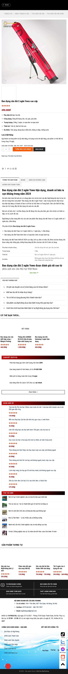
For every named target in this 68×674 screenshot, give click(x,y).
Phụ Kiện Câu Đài (38, 14)
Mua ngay (39, 149)
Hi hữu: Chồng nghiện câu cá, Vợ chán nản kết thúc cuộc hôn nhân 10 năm (33, 532)
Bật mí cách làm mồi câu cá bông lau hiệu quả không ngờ (27, 511)
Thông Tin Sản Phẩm (9, 180)
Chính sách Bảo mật (10, 653)
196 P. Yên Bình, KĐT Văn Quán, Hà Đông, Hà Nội (41, 604)
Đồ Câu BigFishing (43, 671)
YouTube (45, 651)
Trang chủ (8, 14)
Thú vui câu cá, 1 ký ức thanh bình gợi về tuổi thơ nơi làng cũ (28, 504)
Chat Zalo (62, 643)
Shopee (63, 658)
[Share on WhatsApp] (3, 169)
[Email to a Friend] (10, 169)
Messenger (63, 650)
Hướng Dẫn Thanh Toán (11, 185)
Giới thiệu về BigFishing (11, 632)
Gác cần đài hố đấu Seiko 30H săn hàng (43, 567)
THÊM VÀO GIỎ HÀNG (23, 149)
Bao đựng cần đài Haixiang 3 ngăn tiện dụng (42, 339)
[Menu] (6, 5)
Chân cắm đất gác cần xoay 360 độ (24, 567)
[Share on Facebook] (5, 169)
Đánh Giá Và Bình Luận (37, 180)
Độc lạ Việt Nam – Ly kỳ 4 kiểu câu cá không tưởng (25, 518)
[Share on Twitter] (8, 169)
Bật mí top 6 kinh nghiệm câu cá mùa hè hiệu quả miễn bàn (28, 497)
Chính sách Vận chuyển (11, 640)
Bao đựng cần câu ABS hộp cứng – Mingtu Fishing (7, 339)
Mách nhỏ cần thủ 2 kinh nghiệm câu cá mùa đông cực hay (28, 525)
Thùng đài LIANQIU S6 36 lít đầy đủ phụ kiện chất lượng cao (25, 339)
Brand (23, 180)
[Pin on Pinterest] (13, 169)
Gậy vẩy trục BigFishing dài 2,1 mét (7, 568)
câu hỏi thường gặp (9, 280)
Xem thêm (33, 273)
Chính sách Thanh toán (11, 636)
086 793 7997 (37, 607)
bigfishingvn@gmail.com (29, 611)
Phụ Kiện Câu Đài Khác (55, 14)
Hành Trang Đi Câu (22, 14)
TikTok (53, 650)
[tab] (10, 180)
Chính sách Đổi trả (10, 649)
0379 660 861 (27, 607)
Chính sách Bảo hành (11, 644)
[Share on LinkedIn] (16, 169)
